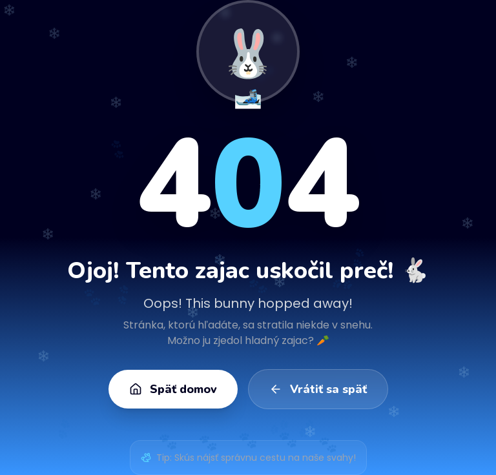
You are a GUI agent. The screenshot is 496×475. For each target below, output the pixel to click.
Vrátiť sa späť (318, 389)
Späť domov (173, 389)
